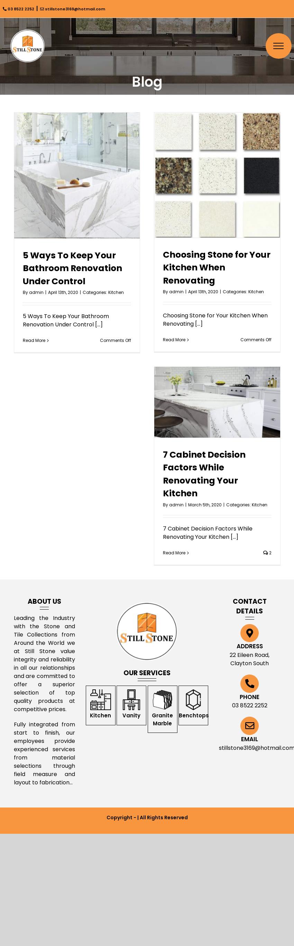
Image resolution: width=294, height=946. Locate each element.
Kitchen (116, 292)
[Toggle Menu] (279, 46)
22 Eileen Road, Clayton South (249, 659)
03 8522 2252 (18, 9)
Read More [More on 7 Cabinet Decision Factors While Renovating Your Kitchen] (174, 553)
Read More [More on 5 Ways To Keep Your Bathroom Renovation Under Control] (34, 340)
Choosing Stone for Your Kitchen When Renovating (216, 268)
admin (36, 292)
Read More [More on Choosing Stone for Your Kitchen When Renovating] (174, 340)
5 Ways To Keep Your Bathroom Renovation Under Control (72, 268)
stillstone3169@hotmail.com (72, 9)
